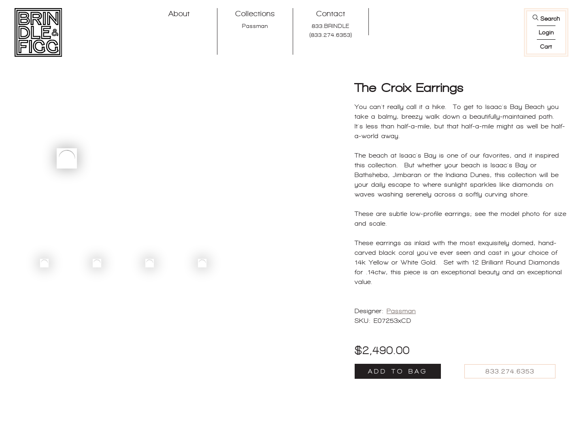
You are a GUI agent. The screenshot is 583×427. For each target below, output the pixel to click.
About (179, 13)
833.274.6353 (509, 371)
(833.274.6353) (330, 35)
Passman (255, 26)
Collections (255, 13)
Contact (330, 13)
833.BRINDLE (330, 26)
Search (550, 18)
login (546, 32)
